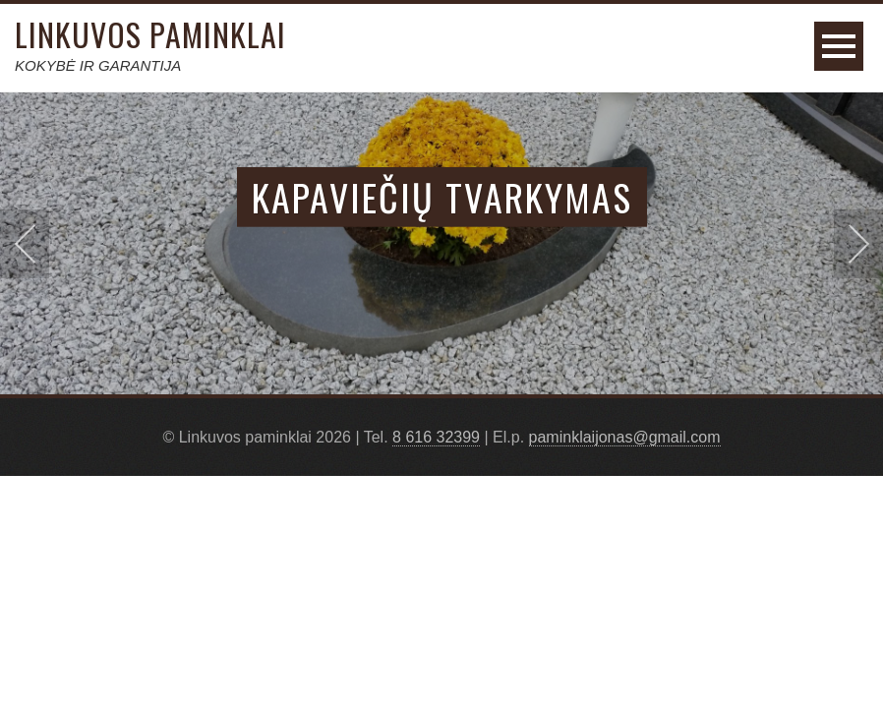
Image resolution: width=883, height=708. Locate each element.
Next (858, 243)
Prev (24, 243)
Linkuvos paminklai (150, 34)
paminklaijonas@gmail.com (625, 437)
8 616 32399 (436, 437)
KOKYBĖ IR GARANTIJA (98, 65)
